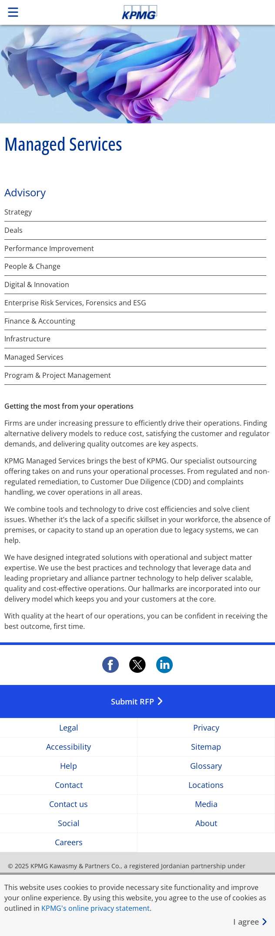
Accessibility (68, 747)
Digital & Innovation (36, 284)
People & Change (32, 266)
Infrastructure (27, 339)
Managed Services (34, 357)
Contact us (68, 804)
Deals (13, 230)
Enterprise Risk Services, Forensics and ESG (75, 303)
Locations (206, 785)
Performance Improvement (49, 248)
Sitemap (206, 747)
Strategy (18, 212)
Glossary (206, 766)
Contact (69, 785)
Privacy (206, 728)
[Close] (251, 921)
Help (68, 766)
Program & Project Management (57, 375)
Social (69, 823)
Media (206, 804)
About (206, 823)
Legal (68, 728)
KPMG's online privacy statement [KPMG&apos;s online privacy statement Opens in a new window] (95, 908)
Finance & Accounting (39, 321)
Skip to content (166, 12)
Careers (69, 842)
